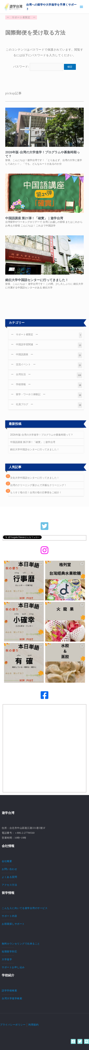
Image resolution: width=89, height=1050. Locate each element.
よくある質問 (9, 877)
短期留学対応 (9, 951)
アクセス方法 (9, 884)
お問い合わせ (9, 869)
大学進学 (7, 959)
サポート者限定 (21, 17)
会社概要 (7, 861)
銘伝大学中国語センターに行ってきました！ (36, 280)
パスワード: (38, 66)
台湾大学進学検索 (12, 998)
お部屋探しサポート (13, 923)
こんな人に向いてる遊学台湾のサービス (24, 908)
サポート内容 (9, 916)
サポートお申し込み (13, 967)
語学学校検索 (9, 990)
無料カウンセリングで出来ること (21, 943)
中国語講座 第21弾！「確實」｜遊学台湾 (34, 218)
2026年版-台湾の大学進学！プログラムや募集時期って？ (41, 434)
